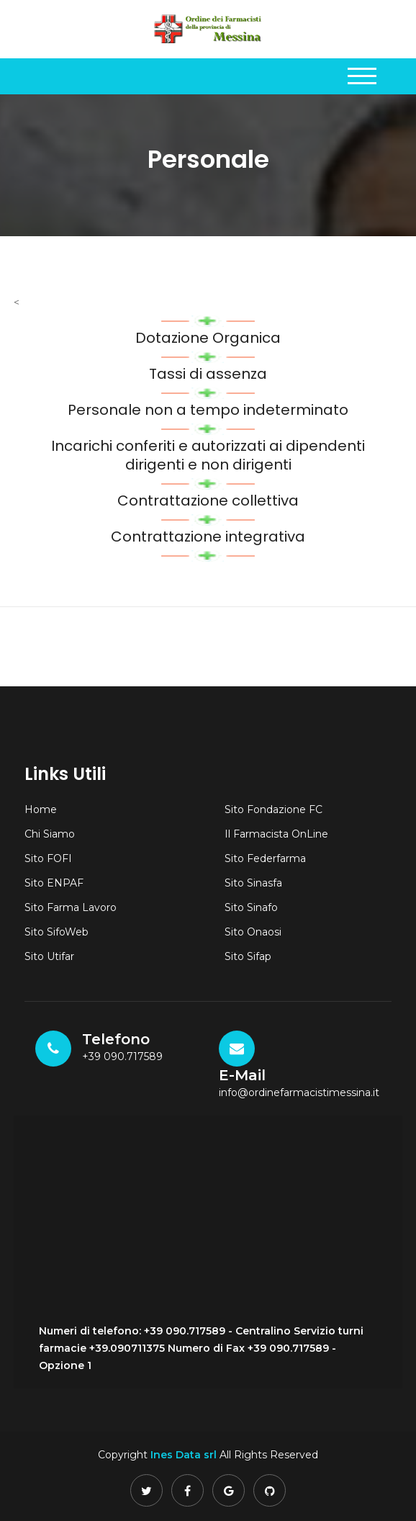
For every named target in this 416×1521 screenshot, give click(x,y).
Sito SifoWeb (56, 931)
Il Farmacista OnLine (276, 833)
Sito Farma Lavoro (70, 907)
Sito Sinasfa (253, 882)
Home (40, 809)
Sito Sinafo (251, 907)
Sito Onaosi (253, 931)
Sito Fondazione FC (273, 809)
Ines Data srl (183, 1454)
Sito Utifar (49, 956)
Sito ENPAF (53, 882)
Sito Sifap (248, 956)
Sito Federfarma (265, 858)
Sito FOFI (48, 858)
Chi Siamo (49, 833)
